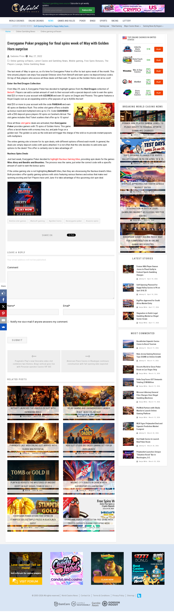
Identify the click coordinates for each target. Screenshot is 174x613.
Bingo (92, 20)
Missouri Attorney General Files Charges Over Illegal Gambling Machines (147, 395)
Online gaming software (22, 61)
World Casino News (70, 598)
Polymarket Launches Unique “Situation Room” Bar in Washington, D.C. (148, 455)
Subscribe (87, 10)
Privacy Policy (118, 598)
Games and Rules (66, 20)
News (50, 20)
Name (11, 307)
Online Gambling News (34, 64)
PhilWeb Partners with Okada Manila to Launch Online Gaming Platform (148, 411)
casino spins (92, 221)
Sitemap (130, 598)
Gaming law (104, 26)
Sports (103, 20)
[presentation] (26, 333)
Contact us (85, 598)
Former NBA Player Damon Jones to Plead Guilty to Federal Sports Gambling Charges (142, 127)
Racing (114, 20)
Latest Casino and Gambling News (51, 61)
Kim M (27, 492)
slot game (25, 126)
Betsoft (11, 92)
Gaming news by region (152, 26)
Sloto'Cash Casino (137, 60)
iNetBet (137, 82)
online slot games (18, 221)
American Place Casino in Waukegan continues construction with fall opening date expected (88, 364)
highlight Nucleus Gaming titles (65, 159)
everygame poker (74, 221)
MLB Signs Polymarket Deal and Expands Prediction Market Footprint (149, 427)
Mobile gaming (76, 61)
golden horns (56, 221)
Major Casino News (131, 26)
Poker (82, 20)
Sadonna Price (17, 56)
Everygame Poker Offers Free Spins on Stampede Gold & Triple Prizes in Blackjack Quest (33, 522)
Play (158, 49)
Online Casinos (36, 20)
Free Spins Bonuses (94, 61)
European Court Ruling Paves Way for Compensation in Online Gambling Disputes (142, 241)
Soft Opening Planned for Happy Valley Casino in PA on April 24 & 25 (60, 26)
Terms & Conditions (101, 598)
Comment (12, 267)
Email (66, 307)
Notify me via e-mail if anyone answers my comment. (37, 323)
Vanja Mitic (27, 418)
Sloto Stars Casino (137, 93)
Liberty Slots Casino (137, 49)
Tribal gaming (116, 26)
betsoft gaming (38, 221)
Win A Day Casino (137, 71)
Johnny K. (83, 418)
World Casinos (16, 20)
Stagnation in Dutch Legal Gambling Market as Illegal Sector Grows (143, 212)
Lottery (127, 20)
